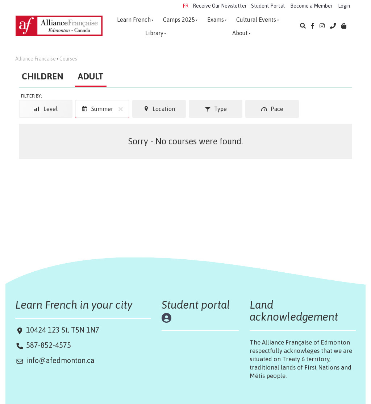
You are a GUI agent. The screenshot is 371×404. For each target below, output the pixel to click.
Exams (215, 19)
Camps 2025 (179, 19)
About (240, 33)
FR (185, 6)
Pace (272, 109)
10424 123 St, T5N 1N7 (61, 330)
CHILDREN (42, 76)
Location (159, 109)
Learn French (134, 19)
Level (46, 109)
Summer (104, 109)
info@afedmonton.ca (60, 360)
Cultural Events (256, 19)
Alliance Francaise (35, 59)
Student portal (196, 304)
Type (216, 109)
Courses (68, 59)
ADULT (91, 76)
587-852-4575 (48, 345)
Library (154, 33)
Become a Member (311, 6)
